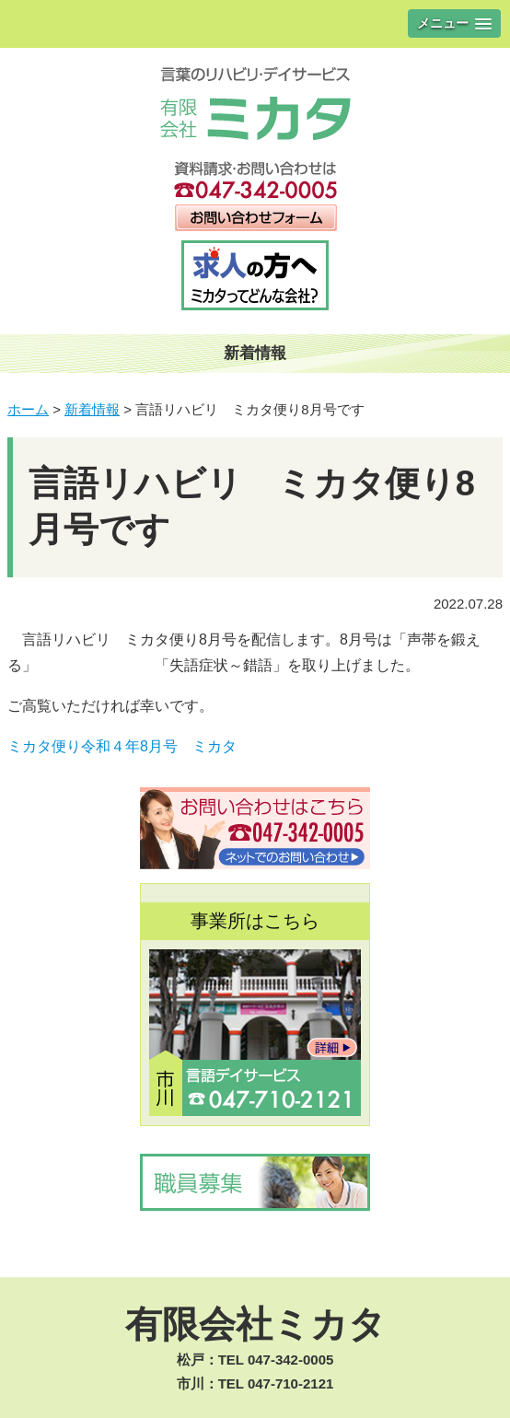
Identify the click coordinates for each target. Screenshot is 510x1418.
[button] (454, 23)
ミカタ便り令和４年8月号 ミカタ (122, 746)
